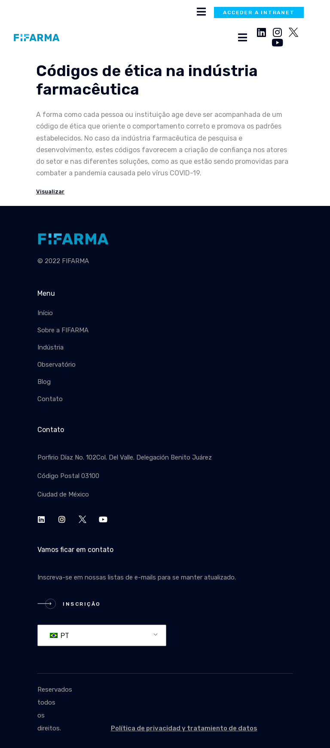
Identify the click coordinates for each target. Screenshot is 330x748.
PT (59, 636)
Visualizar (50, 191)
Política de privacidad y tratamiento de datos (184, 728)
